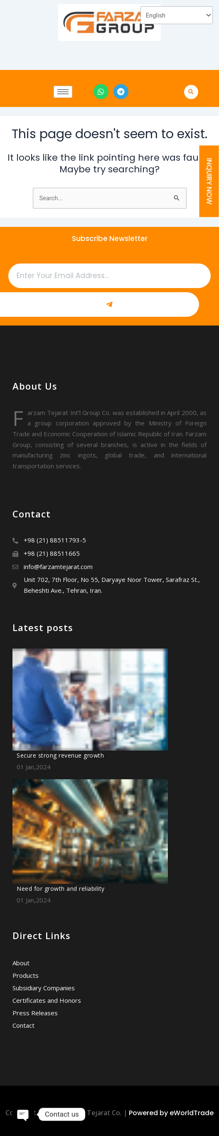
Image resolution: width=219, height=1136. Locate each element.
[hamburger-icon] (63, 92)
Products (25, 975)
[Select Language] (176, 15)
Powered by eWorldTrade (171, 1113)
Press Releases (35, 1013)
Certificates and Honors (46, 1000)
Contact (23, 1025)
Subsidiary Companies (43, 988)
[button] (192, 92)
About (21, 963)
